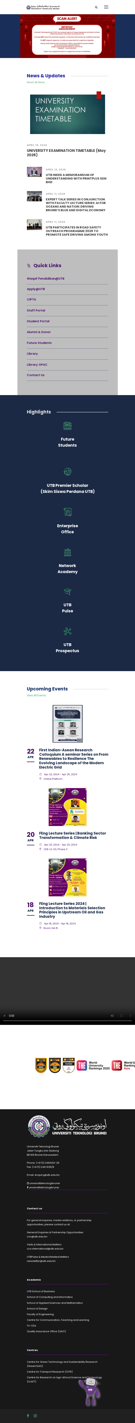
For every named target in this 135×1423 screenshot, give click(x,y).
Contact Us (35, 375)
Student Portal (38, 321)
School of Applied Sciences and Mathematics (55, 1303)
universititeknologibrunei (43, 1183)
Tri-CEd (31, 1325)
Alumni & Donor (39, 332)
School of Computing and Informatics (50, 1297)
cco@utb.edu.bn (37, 1236)
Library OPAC (37, 364)
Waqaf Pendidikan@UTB (45, 278)
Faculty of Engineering (40, 1314)
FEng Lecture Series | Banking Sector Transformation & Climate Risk (72, 835)
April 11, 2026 (55, 194)
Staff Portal (36, 310)
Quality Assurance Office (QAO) (46, 1331)
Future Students (39, 343)
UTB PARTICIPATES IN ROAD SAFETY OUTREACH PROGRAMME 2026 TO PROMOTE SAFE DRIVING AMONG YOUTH (77, 231)
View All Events (36, 695)
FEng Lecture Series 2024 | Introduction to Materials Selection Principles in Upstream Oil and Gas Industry (72, 910)
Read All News (36, 82)
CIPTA (31, 299)
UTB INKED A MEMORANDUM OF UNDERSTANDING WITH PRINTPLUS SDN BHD (76, 178)
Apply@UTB (36, 289)
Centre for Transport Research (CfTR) (50, 1372)
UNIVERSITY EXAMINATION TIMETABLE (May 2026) (66, 153)
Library (32, 353)
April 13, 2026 (56, 169)
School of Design (37, 1308)
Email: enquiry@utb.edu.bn (43, 1175)
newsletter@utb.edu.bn (41, 1261)
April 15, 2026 (37, 145)
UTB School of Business (41, 1291)
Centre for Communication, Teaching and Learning (58, 1320)
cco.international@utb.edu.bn (45, 1248)
